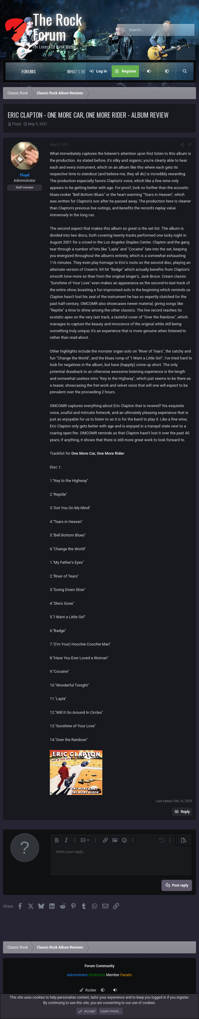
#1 (190, 145)
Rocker (88, 990)
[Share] (182, 144)
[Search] (162, 30)
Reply (185, 812)
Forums (28, 71)
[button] (48, 71)
